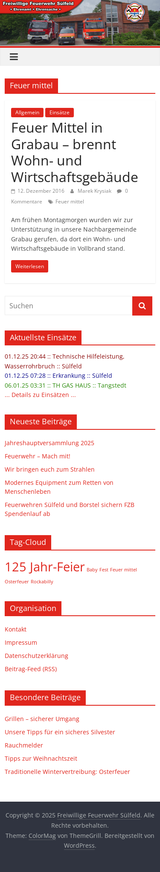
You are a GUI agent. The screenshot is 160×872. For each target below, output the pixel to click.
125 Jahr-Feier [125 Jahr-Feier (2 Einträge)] (45, 566)
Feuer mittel (69, 201)
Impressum (21, 642)
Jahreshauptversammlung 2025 (49, 443)
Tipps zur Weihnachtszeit (41, 758)
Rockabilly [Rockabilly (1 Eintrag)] (42, 582)
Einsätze (59, 112)
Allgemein (27, 112)
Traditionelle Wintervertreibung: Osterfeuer (67, 772)
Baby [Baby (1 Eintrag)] (92, 570)
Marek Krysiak (95, 190)
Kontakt (15, 629)
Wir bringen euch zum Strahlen (50, 469)
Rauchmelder (24, 745)
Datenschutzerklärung (36, 656)
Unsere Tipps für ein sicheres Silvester (60, 732)
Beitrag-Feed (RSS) (31, 669)
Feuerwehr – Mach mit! (37, 456)
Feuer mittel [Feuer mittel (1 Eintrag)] (123, 570)
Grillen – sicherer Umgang (42, 719)
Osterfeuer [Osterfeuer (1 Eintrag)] (17, 582)
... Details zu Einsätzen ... (40, 395)
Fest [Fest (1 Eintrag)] (103, 570)
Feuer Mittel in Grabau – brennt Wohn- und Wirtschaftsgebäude (74, 151)
